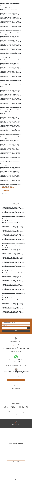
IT (8, 380)
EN (13, 380)
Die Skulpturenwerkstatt (16, 388)
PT (21, 380)
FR (16, 380)
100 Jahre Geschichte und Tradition (16, 443)
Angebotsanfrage (16, 461)
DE (11, 380)
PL (23, 380)
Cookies (17, 414)
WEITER (16, 330)
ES (18, 380)
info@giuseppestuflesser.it (17, 351)
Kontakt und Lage (16, 479)
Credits (14, 414)
